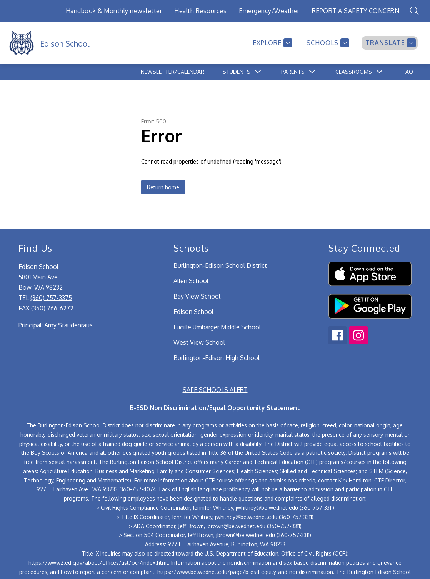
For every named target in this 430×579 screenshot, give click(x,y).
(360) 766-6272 (52, 308)
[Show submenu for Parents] (293, 72)
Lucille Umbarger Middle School (217, 327)
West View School (199, 342)
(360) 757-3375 (51, 298)
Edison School (193, 311)
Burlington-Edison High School (216, 358)
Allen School (190, 281)
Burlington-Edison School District (220, 265)
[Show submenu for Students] (236, 72)
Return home (163, 187)
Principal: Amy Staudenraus (55, 325)
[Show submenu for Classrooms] (353, 72)
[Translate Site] (390, 43)
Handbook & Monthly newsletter (114, 11)
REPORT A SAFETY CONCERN (356, 11)
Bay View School (196, 296)
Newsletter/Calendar (172, 71)
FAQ (408, 71)
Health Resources (200, 11)
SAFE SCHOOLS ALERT (215, 390)
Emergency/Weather (269, 11)
